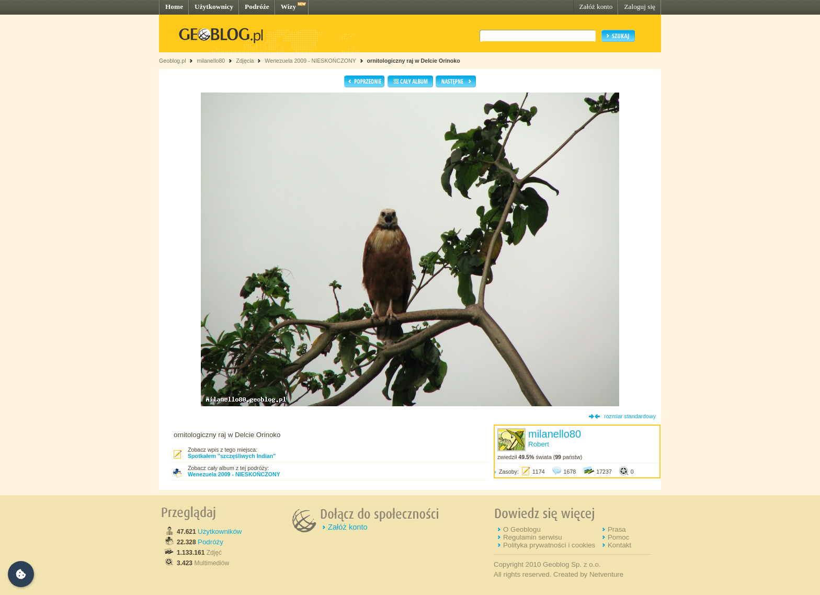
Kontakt (619, 545)
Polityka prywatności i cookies (549, 545)
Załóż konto (595, 6)
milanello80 (211, 61)
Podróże (257, 6)
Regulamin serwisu (532, 537)
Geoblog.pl (172, 61)
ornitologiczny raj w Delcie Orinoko (413, 61)
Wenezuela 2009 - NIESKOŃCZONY (310, 61)
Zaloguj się (639, 6)
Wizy (288, 6)
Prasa (617, 529)
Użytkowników (220, 531)
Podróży (210, 542)
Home (174, 6)
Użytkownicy (214, 6)
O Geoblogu (522, 529)
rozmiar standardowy (630, 416)
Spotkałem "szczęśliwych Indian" (232, 456)
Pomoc (618, 537)
